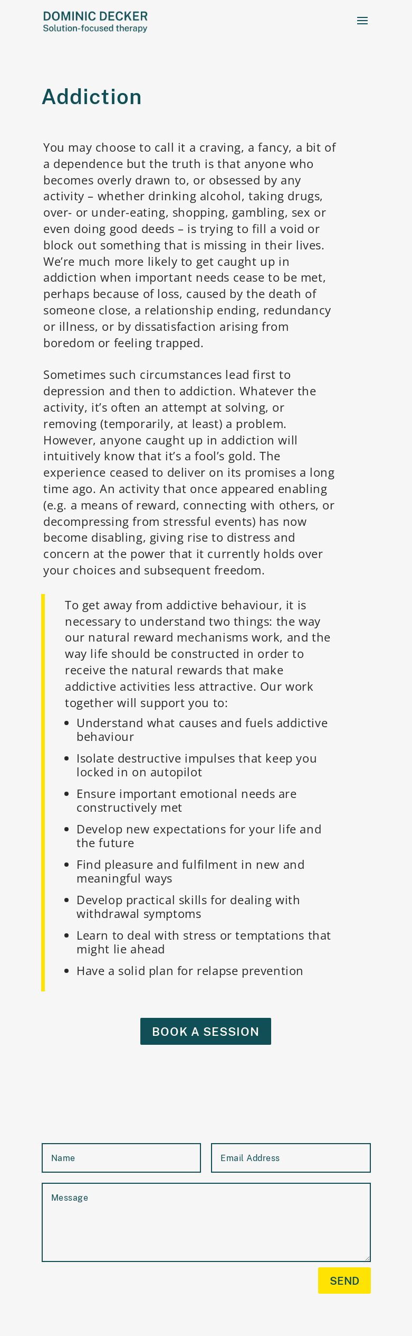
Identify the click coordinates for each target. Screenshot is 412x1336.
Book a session (206, 1031)
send (344, 1280)
